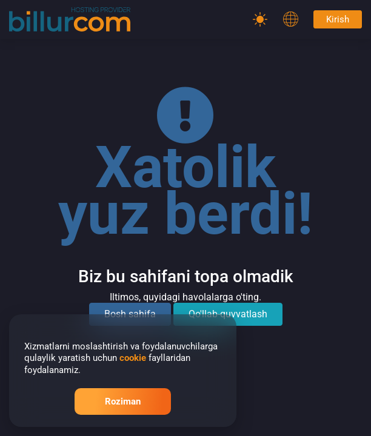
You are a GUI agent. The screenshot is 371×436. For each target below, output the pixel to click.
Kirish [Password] (337, 19)
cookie (132, 357)
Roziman (123, 401)
